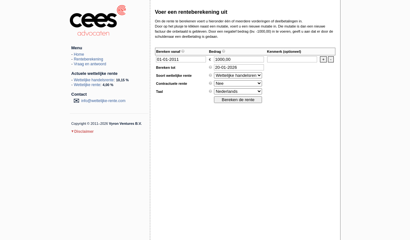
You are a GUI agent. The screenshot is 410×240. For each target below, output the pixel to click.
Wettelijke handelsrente (94, 80)
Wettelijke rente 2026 (98, 20)
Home (79, 54)
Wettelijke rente (87, 85)
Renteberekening (88, 59)
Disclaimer (82, 131)
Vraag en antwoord (90, 64)
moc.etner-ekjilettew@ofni (103, 101)
